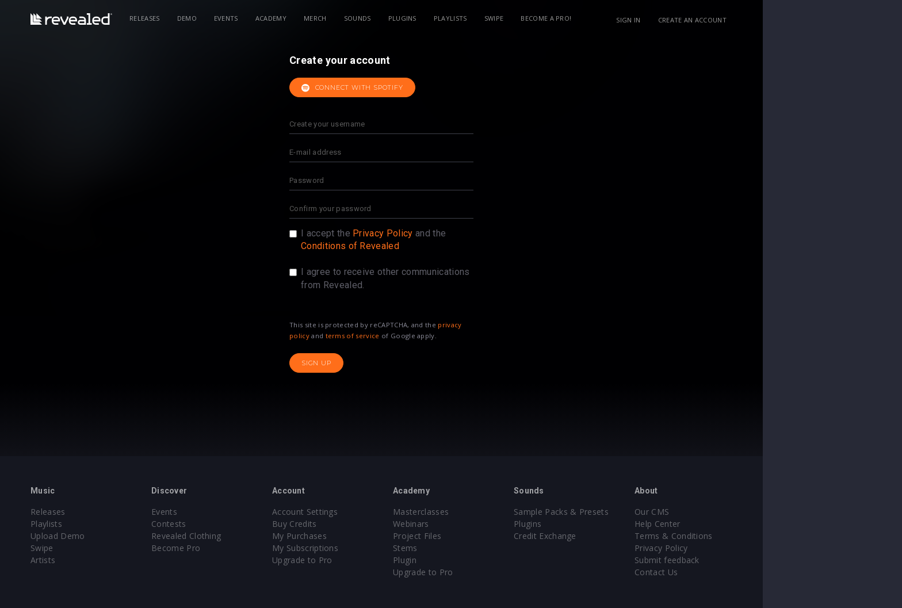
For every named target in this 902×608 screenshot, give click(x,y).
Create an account (762, 20)
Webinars (481, 523)
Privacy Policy (452, 233)
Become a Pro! (615, 18)
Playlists (520, 18)
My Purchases (369, 535)
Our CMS (721, 511)
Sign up (386, 363)
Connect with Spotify (422, 88)
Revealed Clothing (256, 535)
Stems (475, 547)
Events (296, 18)
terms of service (422, 335)
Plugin (474, 560)
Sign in (698, 20)
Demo (256, 18)
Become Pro (245, 547)
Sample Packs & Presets (630, 511)
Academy (340, 18)
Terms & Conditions (743, 535)
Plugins (472, 18)
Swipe (564, 18)
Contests (238, 523)
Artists (112, 560)
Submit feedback (736, 560)
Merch (384, 18)
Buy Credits (364, 523)
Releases (214, 18)
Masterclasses (490, 511)
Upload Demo (127, 535)
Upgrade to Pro (372, 560)
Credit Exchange (614, 535)
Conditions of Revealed (419, 245)
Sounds (427, 18)
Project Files (487, 535)
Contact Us (725, 572)
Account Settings (374, 511)
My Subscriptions (375, 547)
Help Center (727, 523)
